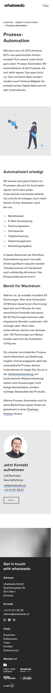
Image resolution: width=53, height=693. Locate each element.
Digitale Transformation (26, 22)
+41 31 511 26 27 (14, 490)
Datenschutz (11, 650)
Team (6, 643)
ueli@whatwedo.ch (15, 485)
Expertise (8, 22)
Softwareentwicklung (20, 374)
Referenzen (10, 639)
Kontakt (8, 646)
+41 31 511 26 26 (13, 610)
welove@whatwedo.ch (16, 614)
